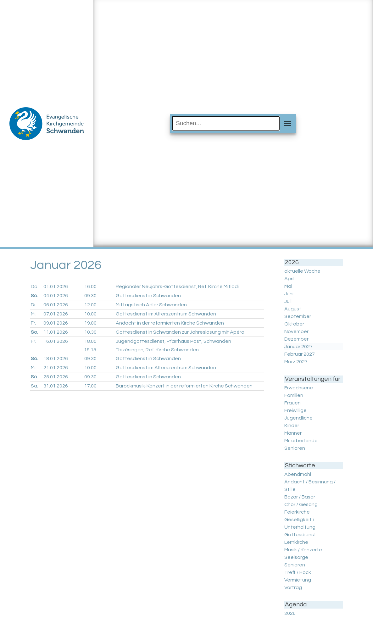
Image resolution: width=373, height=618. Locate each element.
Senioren (294, 448)
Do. (34, 286)
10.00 (90, 313)
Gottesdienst (300, 534)
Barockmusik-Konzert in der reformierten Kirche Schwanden (184, 385)
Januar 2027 (298, 346)
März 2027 (296, 361)
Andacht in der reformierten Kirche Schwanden (170, 323)
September (297, 316)
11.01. (55, 332)
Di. (33, 304)
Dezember (296, 339)
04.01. (55, 295)
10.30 (90, 332)
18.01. (55, 358)
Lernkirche (296, 542)
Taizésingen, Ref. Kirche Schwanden (157, 349)
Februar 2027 (299, 354)
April (289, 278)
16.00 (90, 286)
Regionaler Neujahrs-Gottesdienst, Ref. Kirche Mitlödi (177, 286)
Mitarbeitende (301, 440)
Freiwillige (295, 410)
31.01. (55, 385)
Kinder (291, 425)
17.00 (90, 385)
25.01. (55, 376)
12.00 (90, 304)
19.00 (90, 323)
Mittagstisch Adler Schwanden (151, 304)
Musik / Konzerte (303, 549)
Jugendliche (298, 417)
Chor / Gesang (301, 504)
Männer (293, 433)
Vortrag (293, 587)
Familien (293, 395)
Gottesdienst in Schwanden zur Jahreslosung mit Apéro (180, 332)
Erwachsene (298, 387)
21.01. (55, 367)
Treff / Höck (297, 572)
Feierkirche (297, 512)
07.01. (55, 313)
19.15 (90, 349)
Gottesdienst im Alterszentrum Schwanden (166, 313)
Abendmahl (297, 474)
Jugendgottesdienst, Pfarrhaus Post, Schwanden (173, 341)
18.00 (90, 341)
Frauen (292, 402)
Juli (288, 301)
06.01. (55, 304)
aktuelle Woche (302, 271)
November (296, 331)
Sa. (34, 385)
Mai (288, 286)
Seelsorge (296, 557)
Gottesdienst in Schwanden (148, 295)
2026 (290, 613)
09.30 (90, 295)
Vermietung (297, 579)
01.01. (55, 286)
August (292, 308)
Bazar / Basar (299, 496)
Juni (288, 293)
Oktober (294, 323)
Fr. (33, 323)
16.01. (55, 341)
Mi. (33, 313)
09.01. (55, 323)
